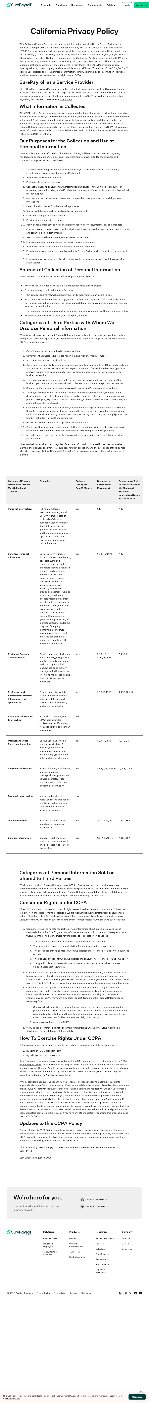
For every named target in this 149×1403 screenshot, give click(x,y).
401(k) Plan (74, 1251)
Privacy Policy (107, 44)
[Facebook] (120, 1293)
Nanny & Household (105, 1238)
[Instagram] (125, 1293)
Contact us (127, 1249)
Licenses (73, 1293)
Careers (125, 1243)
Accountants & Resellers (50, 1253)
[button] (46, 5)
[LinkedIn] (135, 1293)
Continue (137, 1397)
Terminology (102, 1259)
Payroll (72, 1238)
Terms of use (59, 1293)
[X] (130, 1293)
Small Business (50, 1238)
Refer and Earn (102, 1264)
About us (126, 1238)
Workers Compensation (76, 1245)
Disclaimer (86, 1293)
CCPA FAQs (66, 99)
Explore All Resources (101, 1271)
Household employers (48, 1245)
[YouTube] (140, 1293)
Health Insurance (77, 1257)
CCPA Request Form (50, 1050)
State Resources (103, 1254)
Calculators (101, 1249)
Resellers (100, 1243)
